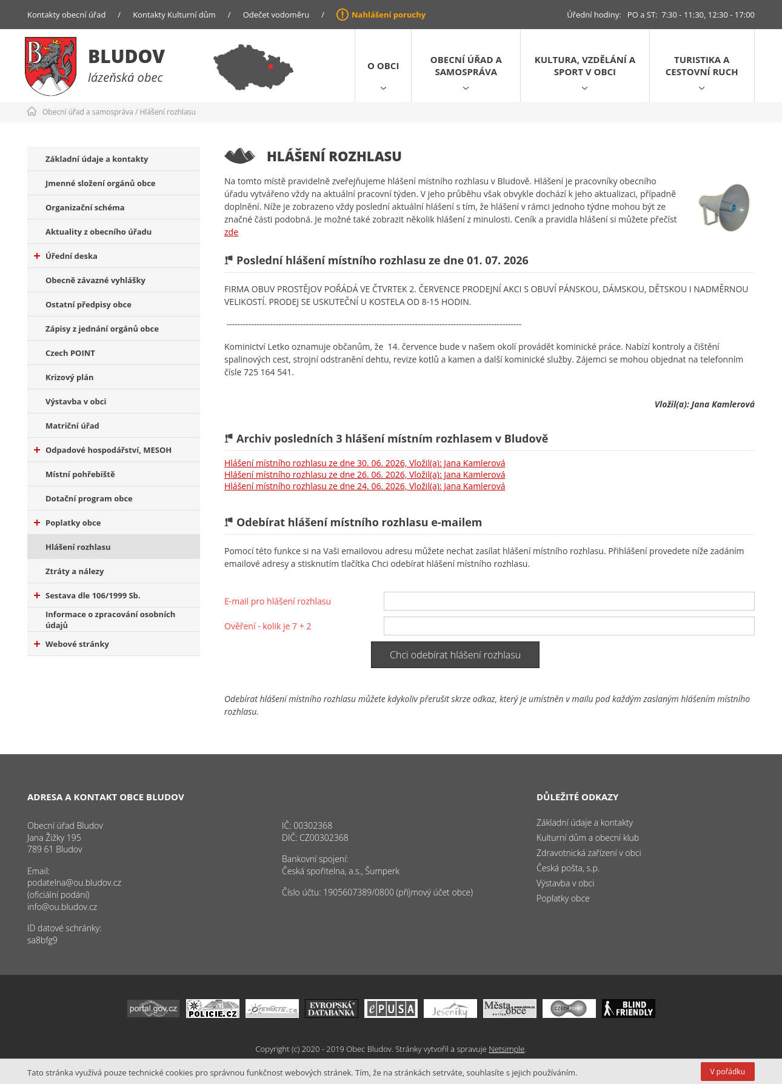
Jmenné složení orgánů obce (100, 183)
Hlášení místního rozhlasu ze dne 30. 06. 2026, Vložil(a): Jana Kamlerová (364, 463)
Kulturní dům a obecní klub (587, 837)
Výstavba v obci (75, 401)
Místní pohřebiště (80, 474)
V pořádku (727, 1071)
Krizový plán (69, 377)
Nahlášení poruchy (389, 14)
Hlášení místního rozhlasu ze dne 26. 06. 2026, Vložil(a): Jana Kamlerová (364, 474)
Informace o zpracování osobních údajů (110, 620)
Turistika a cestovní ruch (702, 65)
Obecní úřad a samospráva (466, 65)
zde (231, 232)
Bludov (126, 56)
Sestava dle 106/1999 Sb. (87, 595)
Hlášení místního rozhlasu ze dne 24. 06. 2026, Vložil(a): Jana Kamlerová (364, 486)
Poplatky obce (67, 522)
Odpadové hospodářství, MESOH (103, 449)
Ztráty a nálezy (74, 571)
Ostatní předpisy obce (88, 304)
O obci (383, 65)
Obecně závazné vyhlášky (95, 280)
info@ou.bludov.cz (62, 906)
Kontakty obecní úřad (66, 14)
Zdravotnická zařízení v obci (588, 852)
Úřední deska (66, 255)
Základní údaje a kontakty (97, 158)
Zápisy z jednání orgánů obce (102, 328)
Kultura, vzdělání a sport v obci (585, 65)
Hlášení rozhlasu (168, 112)
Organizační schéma (85, 207)
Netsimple (506, 1048)
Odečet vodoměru (276, 14)
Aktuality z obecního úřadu (98, 231)
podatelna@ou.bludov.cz (74, 882)
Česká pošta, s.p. (568, 868)
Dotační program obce (89, 498)
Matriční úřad (72, 425)
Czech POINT (70, 352)
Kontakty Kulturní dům (174, 14)
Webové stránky (71, 643)
